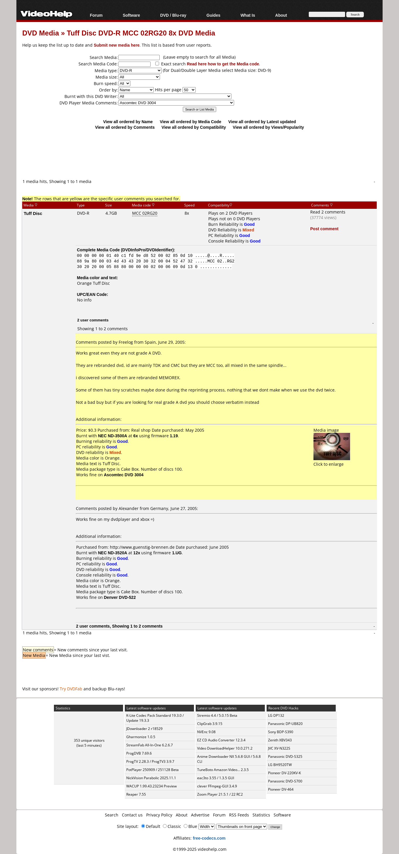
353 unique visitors (89, 740)
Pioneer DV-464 (281, 789)
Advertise (200, 815)
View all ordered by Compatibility (193, 127)
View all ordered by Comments (125, 127)
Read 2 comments (327, 212)
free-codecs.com (209, 838)
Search (111, 815)
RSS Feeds (239, 815)
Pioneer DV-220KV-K (284, 772)
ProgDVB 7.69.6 (139, 753)
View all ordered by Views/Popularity (268, 127)
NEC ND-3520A (112, 552)
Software (131, 15)
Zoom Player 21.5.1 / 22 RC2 (220, 794)
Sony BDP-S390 (280, 731)
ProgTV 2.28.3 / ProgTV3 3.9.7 (150, 761)
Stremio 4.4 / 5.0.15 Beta (217, 715)
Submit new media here (116, 45)
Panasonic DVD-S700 (285, 781)
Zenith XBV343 (280, 740)
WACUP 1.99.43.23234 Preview (151, 786)
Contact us (132, 815)
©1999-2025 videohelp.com (199, 849)
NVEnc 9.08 (206, 731)
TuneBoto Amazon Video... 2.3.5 (223, 769)
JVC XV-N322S (279, 748)
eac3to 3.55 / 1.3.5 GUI (215, 777)
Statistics (261, 815)
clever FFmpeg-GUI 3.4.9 (217, 786)
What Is (248, 15)
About (281, 15)
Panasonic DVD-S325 (285, 756)
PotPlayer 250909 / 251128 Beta (152, 769)
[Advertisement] (199, 154)
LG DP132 (276, 715)
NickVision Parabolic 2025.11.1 (151, 777)
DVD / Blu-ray (173, 15)
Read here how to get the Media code (223, 64)
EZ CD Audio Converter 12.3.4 (221, 740)
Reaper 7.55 (136, 794)
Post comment (324, 228)
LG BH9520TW (280, 764)
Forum (96, 15)
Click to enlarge (331, 461)
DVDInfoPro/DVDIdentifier (147, 250)
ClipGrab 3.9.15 (209, 723)
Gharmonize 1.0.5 (140, 736)
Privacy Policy (159, 815)
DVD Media (40, 33)
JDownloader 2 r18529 (144, 728)
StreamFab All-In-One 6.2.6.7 (149, 745)
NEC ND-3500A (112, 435)
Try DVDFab (71, 689)
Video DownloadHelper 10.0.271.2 (225, 748)
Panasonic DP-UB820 (285, 723)
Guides (213, 15)
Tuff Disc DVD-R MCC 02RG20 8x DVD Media (141, 33)
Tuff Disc (33, 213)
